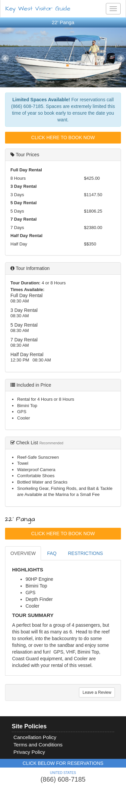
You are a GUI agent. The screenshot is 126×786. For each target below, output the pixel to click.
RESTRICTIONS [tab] (85, 553)
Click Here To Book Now (63, 137)
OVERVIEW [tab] (23, 553)
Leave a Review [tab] (97, 692)
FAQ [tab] (51, 553)
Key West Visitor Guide (37, 8)
